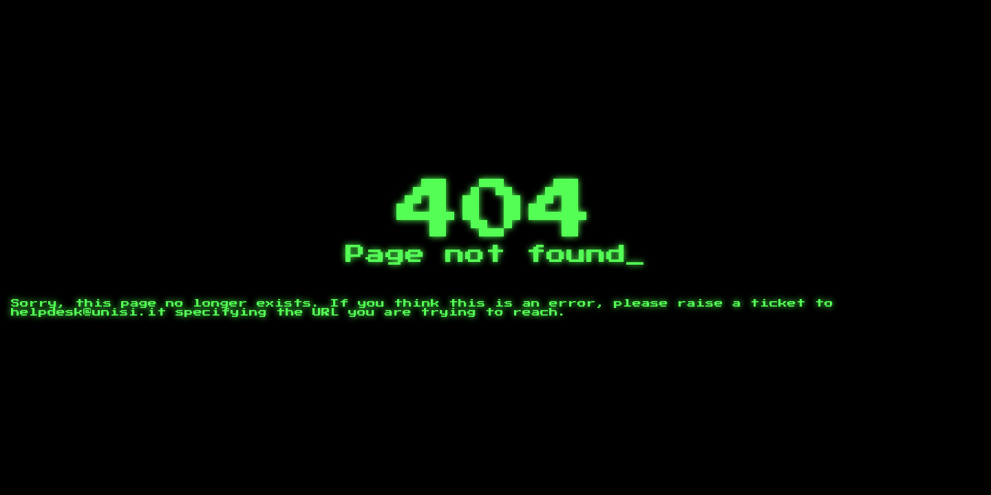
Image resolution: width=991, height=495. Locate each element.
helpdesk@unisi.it (89, 312)
